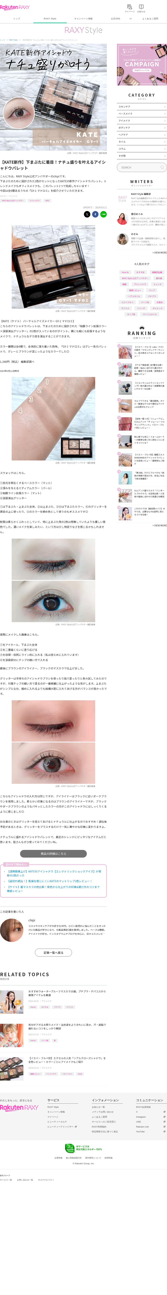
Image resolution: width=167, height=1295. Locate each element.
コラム (122, 148)
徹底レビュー (35, 1074)
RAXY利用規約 (99, 1126)
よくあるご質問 (150, 18)
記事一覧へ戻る (53, 952)
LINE (138, 1121)
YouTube (140, 1131)
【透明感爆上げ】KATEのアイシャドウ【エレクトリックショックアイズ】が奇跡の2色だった (54, 873)
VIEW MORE (159, 252)
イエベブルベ (67, 1074)
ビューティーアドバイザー (60, 1126)
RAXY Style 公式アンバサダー (13, 200)
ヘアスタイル (134, 296)
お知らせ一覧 (98, 1107)
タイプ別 (131, 314)
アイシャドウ (35, 200)
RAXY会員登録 (143, 1107)
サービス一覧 (6, 1180)
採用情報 (109, 1158)
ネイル (122, 141)
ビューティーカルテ (57, 1121)
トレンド (158, 284)
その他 (122, 155)
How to (33, 1007)
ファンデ (141, 308)
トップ (16, 18)
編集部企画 (157, 272)
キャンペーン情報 (83, 18)
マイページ (52, 1117)
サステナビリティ (46, 1180)
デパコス (69, 1007)
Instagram (141, 1117)
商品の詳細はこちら (53, 853)
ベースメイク (125, 113)
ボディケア (124, 127)
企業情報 (58, 1158)
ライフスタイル (150, 314)
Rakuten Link (142, 1126)
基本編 (159, 278)
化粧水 (160, 302)
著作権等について (93, 1158)
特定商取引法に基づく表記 (105, 1131)
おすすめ (44, 1007)
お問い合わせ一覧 (25, 1180)
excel (80, 1074)
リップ (152, 290)
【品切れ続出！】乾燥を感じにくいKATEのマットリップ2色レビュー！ (49, 881)
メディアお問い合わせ (103, 1112)
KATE (47, 200)
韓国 (124, 284)
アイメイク (13, 196)
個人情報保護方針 (74, 1158)
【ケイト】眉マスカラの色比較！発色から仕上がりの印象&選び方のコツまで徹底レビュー (53, 889)
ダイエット (158, 308)
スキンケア (124, 106)
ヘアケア (123, 134)
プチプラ (57, 1007)
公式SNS (115, 18)
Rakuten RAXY (15, 7)
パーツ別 (44, 1040)
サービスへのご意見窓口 (104, 1121)
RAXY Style (50, 18)
